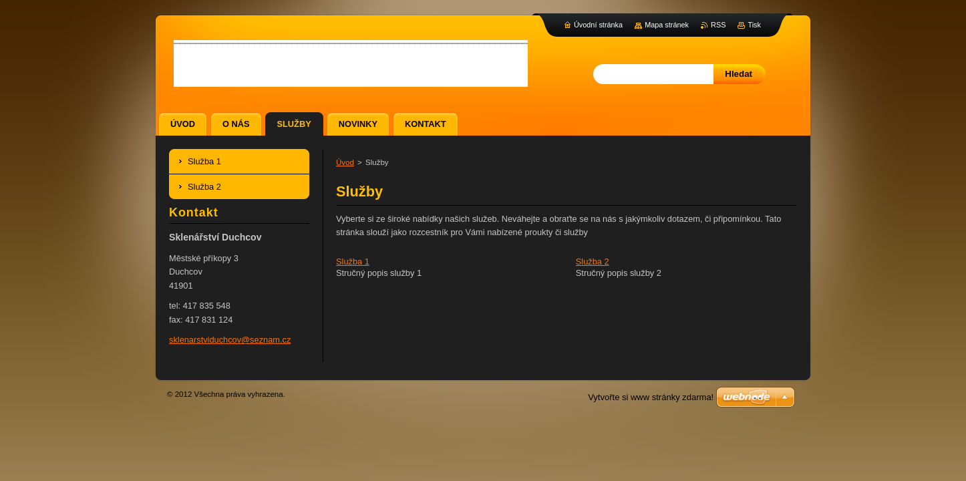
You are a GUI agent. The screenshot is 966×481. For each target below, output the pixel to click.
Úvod (345, 162)
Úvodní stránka (598, 25)
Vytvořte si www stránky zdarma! (650, 397)
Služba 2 (592, 262)
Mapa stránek (667, 25)
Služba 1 (352, 262)
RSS (718, 25)
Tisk (754, 25)
